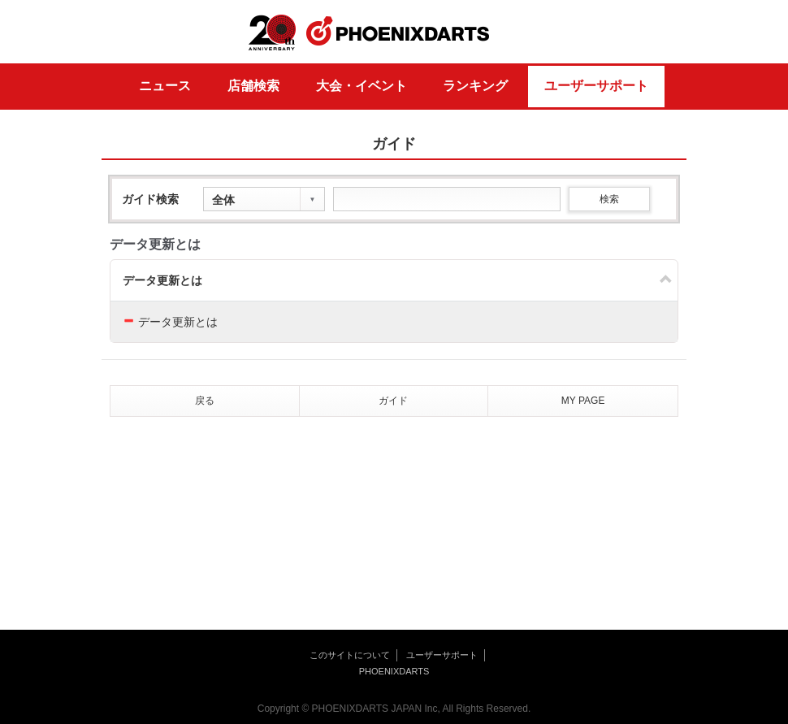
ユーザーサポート (596, 86)
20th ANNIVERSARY (272, 33)
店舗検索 (253, 86)
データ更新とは (162, 280)
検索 (609, 199)
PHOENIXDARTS (398, 31)
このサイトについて (350, 655)
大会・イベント (361, 86)
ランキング (475, 86)
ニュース (165, 86)
